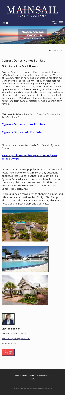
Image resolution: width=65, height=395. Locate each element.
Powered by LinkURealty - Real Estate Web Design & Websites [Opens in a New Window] (32, 388)
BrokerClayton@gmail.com (34, 38)
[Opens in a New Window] (3, 23)
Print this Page (56, 50)
